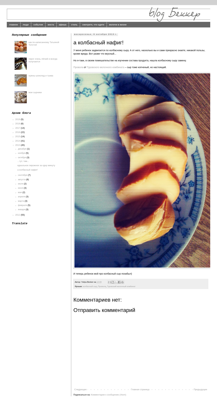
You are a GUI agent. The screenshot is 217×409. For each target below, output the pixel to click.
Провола (78, 67)
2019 (18, 119)
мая (20, 192)
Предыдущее (200, 389)
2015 (18, 136)
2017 (18, 128)
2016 (18, 132)
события (38, 24)
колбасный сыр (90, 286)
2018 (18, 123)
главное (13, 24)
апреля (22, 196)
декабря (22, 149)
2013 (18, 145)
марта (21, 201)
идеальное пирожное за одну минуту (36, 165)
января (22, 209)
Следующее (80, 389)
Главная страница (140, 389)
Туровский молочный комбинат (121, 286)
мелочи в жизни (117, 24)
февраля (23, 205)
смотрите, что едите (93, 24)
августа (22, 179)
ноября (22, 153)
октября (22, 157)
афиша (62, 24)
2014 (18, 141)
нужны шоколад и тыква (40, 75)
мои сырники (35, 92)
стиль (74, 24)
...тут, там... (23, 161)
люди (26, 24)
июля (21, 183)
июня (21, 188)
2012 (18, 215)
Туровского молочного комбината (105, 67)
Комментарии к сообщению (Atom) (108, 394)
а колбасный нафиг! (27, 170)
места (51, 24)
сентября (23, 175)
